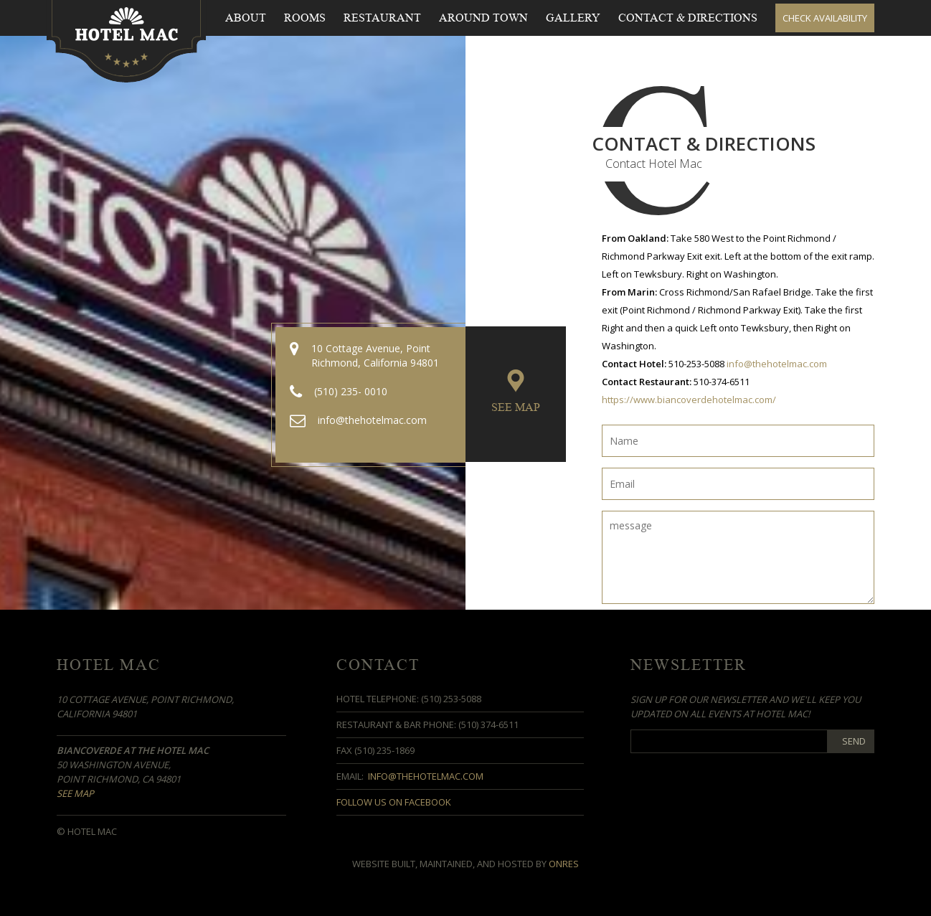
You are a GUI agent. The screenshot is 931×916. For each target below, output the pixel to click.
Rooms (305, 17)
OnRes (564, 863)
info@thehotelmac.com (777, 363)
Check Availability (825, 17)
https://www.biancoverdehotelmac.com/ (689, 399)
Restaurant (382, 17)
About (245, 17)
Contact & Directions (687, 17)
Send (854, 741)
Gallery (573, 17)
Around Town (483, 17)
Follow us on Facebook (393, 801)
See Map (515, 407)
